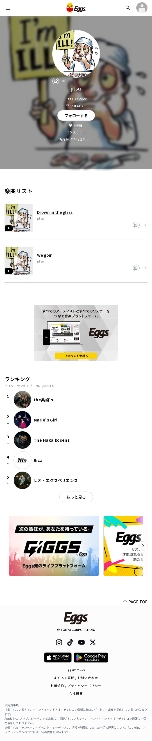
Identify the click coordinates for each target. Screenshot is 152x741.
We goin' (45, 255)
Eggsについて (76, 670)
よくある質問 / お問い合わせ (76, 677)
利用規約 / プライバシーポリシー (76, 685)
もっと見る (76, 497)
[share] (55, 81)
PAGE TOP (135, 602)
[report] (63, 81)
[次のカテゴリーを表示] (143, 546)
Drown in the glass (54, 212)
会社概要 (76, 693)
